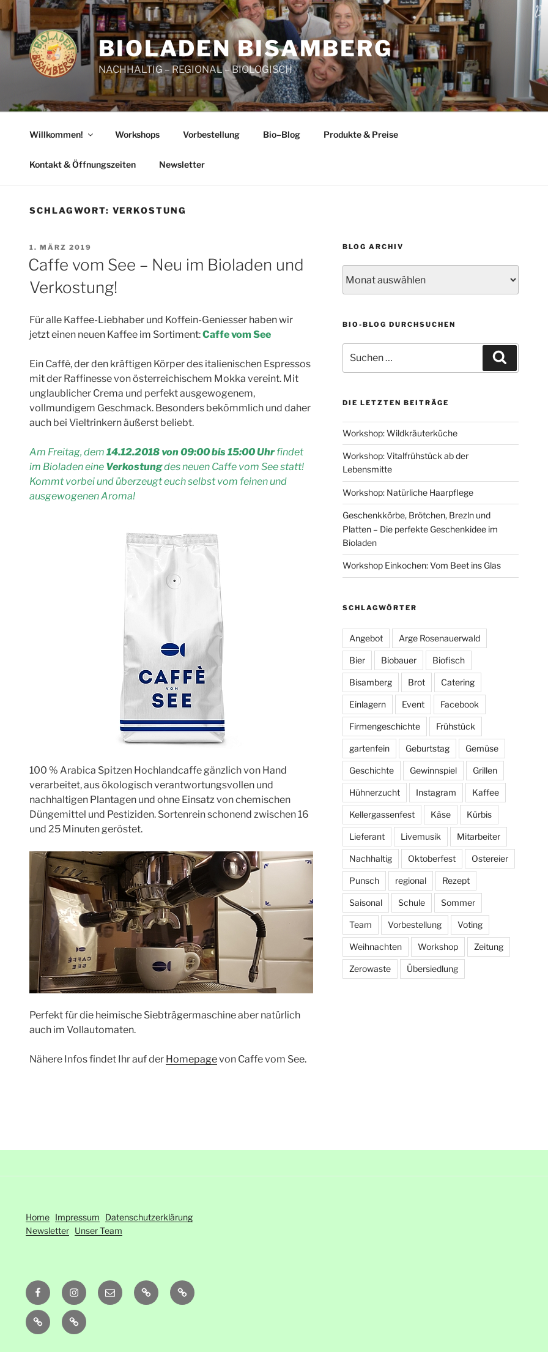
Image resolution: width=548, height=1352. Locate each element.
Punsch (364, 880)
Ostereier (490, 858)
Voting (470, 924)
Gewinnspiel (433, 770)
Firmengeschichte (384, 726)
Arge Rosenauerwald (439, 638)
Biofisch (448, 660)
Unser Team (98, 1230)
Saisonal (365, 902)
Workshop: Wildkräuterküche (399, 433)
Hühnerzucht (374, 792)
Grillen (485, 770)
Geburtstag (427, 748)
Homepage (191, 1059)
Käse (441, 814)
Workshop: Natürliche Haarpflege (407, 492)
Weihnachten (375, 946)
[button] (182, 1292)
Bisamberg (370, 682)
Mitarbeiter (478, 836)
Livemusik (421, 836)
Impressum (77, 1217)
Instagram (436, 792)
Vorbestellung (211, 134)
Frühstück (455, 726)
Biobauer (399, 660)
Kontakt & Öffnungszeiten (82, 164)
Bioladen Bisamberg (245, 48)
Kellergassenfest (382, 814)
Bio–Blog (281, 134)
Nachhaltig (370, 858)
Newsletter (182, 164)
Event (413, 704)
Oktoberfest (432, 858)
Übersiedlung (432, 968)
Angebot (366, 638)
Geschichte (371, 770)
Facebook (459, 704)
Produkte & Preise (361, 134)
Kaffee (485, 792)
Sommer (458, 902)
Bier (357, 660)
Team (360, 924)
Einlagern (367, 704)
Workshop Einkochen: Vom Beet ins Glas (421, 565)
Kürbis (479, 814)
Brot (416, 682)
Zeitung (488, 946)
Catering (458, 682)
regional (410, 880)
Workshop (438, 946)
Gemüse (481, 748)
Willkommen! (62, 134)
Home (38, 1217)
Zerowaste (370, 968)
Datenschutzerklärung (149, 1217)
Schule (411, 902)
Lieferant (367, 836)
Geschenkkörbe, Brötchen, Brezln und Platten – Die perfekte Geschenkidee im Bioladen (420, 529)
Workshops (137, 134)
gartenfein (369, 748)
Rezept (456, 880)
